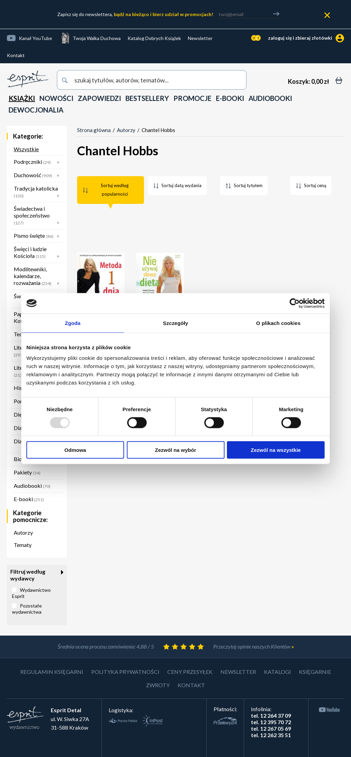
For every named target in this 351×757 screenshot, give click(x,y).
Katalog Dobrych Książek (154, 38)
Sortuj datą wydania (181, 185)
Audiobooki (32, 485)
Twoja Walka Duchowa (97, 38)
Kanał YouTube (35, 38)
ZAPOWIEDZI (99, 98)
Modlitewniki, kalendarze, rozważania (38, 277)
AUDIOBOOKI (270, 98)
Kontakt (16, 55)
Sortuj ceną (315, 185)
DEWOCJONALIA (36, 110)
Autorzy (23, 532)
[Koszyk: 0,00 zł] (308, 81)
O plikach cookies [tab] (278, 323)
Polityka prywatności (125, 671)
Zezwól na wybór (175, 450)
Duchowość (38, 175)
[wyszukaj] (151, 80)
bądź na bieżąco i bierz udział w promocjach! (163, 14)
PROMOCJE (192, 98)
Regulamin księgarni (51, 671)
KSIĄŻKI (22, 98)
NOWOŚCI (56, 98)
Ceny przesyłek (190, 671)
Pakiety (27, 472)
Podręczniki (38, 162)
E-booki (29, 499)
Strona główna (94, 130)
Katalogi (277, 671)
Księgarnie (315, 671)
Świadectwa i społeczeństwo (38, 216)
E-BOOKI (230, 98)
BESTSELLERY (147, 98)
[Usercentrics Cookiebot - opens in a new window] (295, 303)
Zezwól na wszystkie (276, 450)
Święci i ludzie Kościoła (38, 253)
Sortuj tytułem (248, 185)
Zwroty (158, 685)
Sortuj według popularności (115, 190)
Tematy (23, 544)
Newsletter (200, 38)
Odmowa (75, 450)
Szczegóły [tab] (175, 323)
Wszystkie (26, 149)
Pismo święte (38, 236)
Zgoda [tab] (73, 323)
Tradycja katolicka (38, 192)
